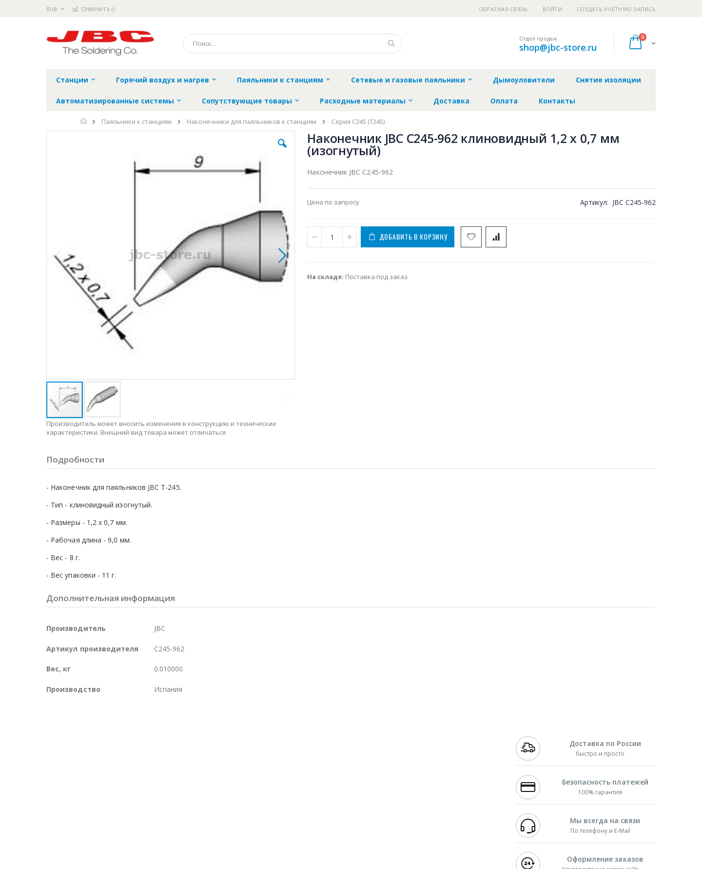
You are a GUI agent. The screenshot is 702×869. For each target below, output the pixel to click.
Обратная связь (503, 9)
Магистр (193, 746)
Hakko (55, 736)
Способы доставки (439, 755)
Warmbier (93, 803)
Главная (84, 121)
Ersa (81, 736)
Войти (552, 9)
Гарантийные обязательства (300, 736)
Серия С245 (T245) (358, 122)
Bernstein (60, 822)
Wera (122, 822)
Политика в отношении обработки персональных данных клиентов (308, 779)
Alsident (180, 736)
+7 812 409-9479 (537, 746)
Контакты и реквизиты (446, 736)
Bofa (53, 746)
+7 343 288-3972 (537, 755)
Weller (148, 736)
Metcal (120, 746)
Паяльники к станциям (136, 122)
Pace (123, 736)
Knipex (94, 822)
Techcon (129, 803)
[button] (220, 150)
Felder (125, 765)
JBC (101, 736)
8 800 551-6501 (540, 765)
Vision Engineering (73, 784)
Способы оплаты (436, 774)
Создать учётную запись (616, 9)
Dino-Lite (123, 784)
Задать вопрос (277, 803)
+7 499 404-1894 (537, 736)
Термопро (155, 746)
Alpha (97, 765)
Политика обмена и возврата (300, 755)
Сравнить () (93, 9)
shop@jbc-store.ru (558, 47)
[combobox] (292, 43)
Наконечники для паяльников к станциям (251, 122)
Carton (155, 784)
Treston (57, 803)
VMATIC (162, 803)
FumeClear (85, 746)
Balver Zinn (63, 765)
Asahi (151, 765)
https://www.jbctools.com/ (193, 862)
